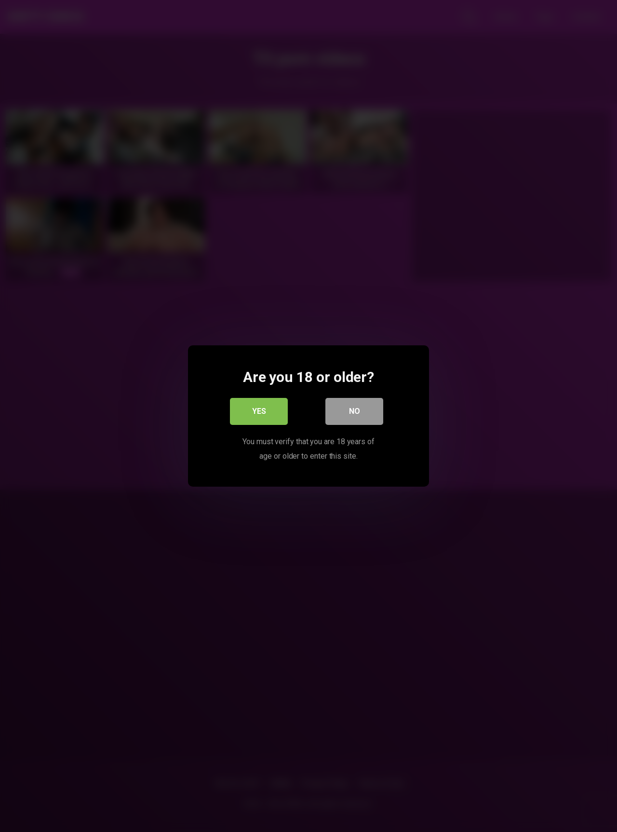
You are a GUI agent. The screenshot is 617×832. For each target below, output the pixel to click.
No (354, 411)
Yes (259, 411)
